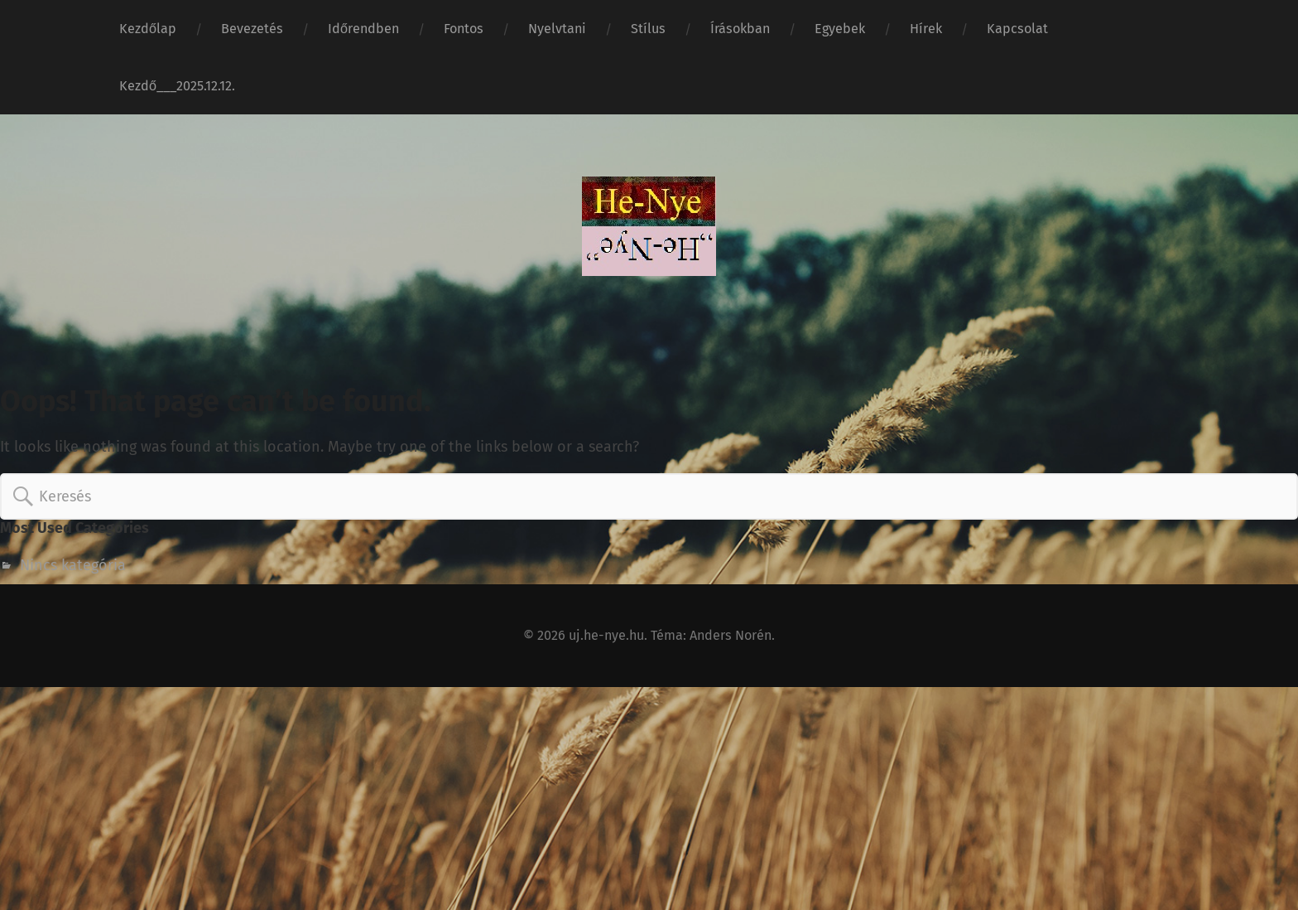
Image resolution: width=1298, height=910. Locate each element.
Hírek (926, 28)
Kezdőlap (147, 28)
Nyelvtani (557, 28)
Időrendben (363, 28)
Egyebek (840, 28)
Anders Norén (731, 635)
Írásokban (740, 28)
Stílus (648, 28)
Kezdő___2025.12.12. (177, 86)
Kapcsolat (1017, 28)
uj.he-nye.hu (606, 635)
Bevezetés (252, 28)
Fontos (463, 28)
